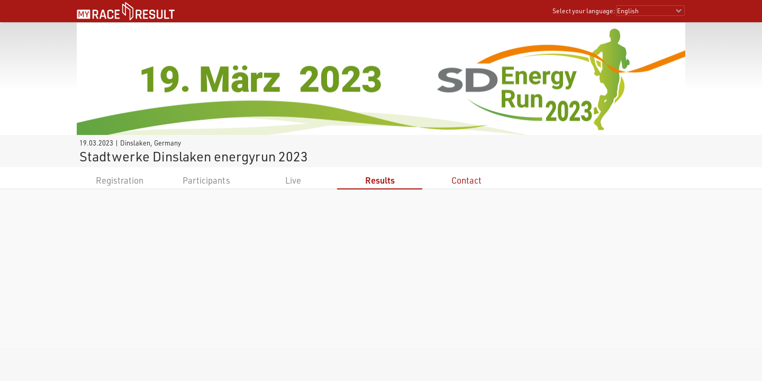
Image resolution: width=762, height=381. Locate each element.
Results (380, 180)
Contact (466, 180)
